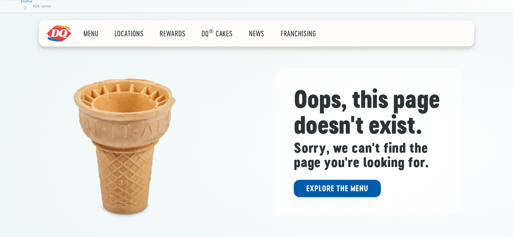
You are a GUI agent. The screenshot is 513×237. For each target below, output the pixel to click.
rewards (172, 33)
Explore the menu (337, 188)
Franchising (298, 33)
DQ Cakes (217, 33)
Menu (90, 33)
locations (129, 33)
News (256, 33)
